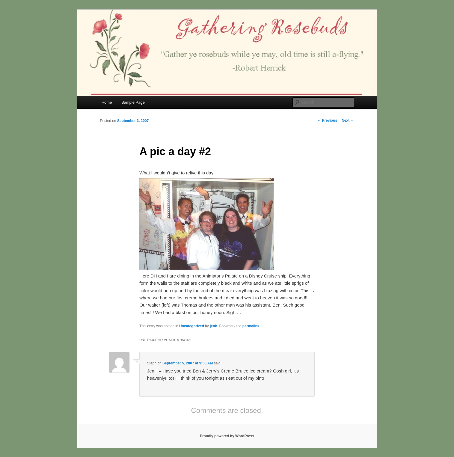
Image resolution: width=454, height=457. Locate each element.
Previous (327, 120)
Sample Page (133, 102)
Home (107, 102)
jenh (213, 326)
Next (348, 120)
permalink (251, 326)
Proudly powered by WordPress (227, 436)
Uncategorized (191, 326)
